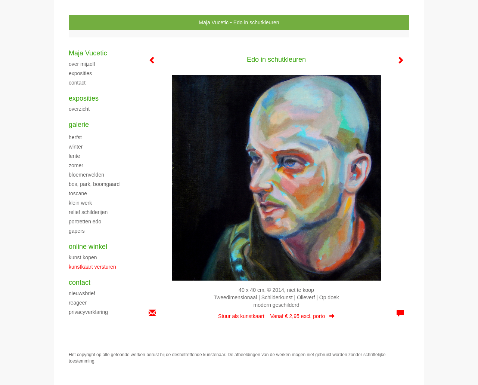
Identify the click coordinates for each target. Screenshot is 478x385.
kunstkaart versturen (92, 267)
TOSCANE (78, 193)
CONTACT (77, 83)
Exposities (84, 98)
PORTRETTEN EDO (85, 221)
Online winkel (88, 246)
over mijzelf (82, 64)
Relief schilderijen (88, 212)
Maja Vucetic (214, 22)
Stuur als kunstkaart (276, 316)
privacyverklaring (88, 312)
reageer (78, 303)
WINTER (76, 147)
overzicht (79, 109)
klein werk (80, 203)
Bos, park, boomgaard (94, 184)
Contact (79, 282)
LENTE (74, 156)
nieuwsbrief (82, 293)
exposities (80, 73)
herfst (75, 137)
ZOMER (76, 165)
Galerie (79, 124)
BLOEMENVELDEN (86, 175)
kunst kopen (83, 257)
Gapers (77, 231)
